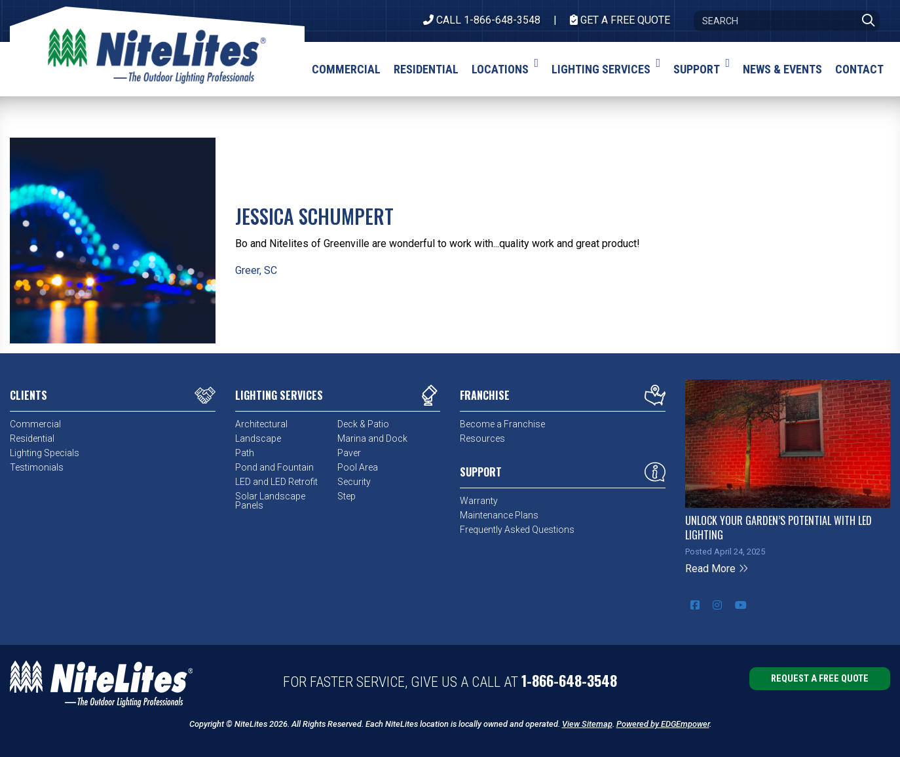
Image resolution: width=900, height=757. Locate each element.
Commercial (35, 424)
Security (354, 481)
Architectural (261, 424)
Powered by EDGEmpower (662, 724)
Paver (349, 453)
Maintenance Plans (499, 515)
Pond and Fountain (274, 467)
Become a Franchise (502, 424)
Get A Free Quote (620, 20)
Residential (32, 438)
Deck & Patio (363, 424)
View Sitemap (587, 724)
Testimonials (37, 467)
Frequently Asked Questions (517, 529)
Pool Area (357, 467)
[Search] (787, 20)
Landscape (258, 438)
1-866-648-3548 (569, 680)
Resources (482, 438)
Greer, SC (256, 270)
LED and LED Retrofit (276, 481)
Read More (717, 568)
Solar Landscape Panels (270, 501)
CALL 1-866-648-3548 (481, 20)
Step (346, 496)
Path (244, 453)
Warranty (479, 500)
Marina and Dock (372, 438)
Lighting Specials (44, 453)
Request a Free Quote (820, 678)
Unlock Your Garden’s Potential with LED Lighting (778, 528)
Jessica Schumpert (314, 216)
